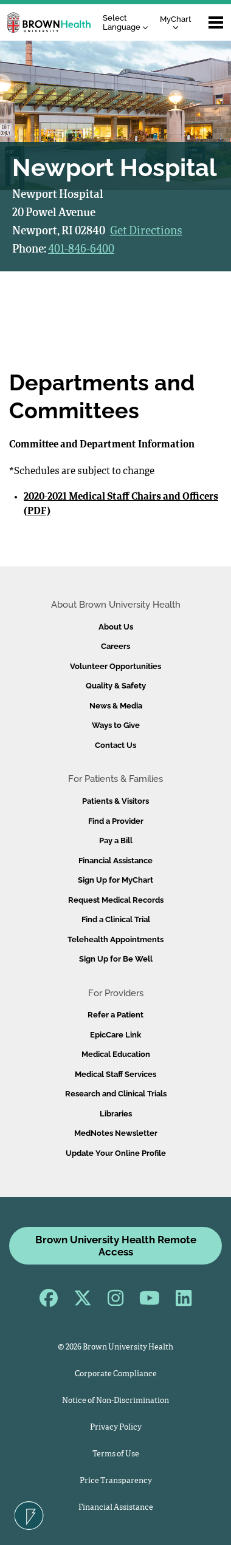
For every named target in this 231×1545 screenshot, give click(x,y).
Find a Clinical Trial (115, 919)
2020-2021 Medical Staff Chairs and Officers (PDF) (121, 504)
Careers (115, 646)
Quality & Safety (116, 685)
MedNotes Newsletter (115, 1133)
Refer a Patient (115, 1014)
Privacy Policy (116, 1427)
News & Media (115, 705)
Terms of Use (115, 1454)
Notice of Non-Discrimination (115, 1401)
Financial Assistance (115, 860)
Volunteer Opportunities (115, 666)
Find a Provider (115, 821)
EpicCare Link (115, 1034)
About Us (115, 626)
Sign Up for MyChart (115, 880)
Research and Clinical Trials (116, 1093)
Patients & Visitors (115, 801)
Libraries (116, 1113)
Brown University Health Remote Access (115, 1246)
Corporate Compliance (116, 1374)
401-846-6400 (81, 249)
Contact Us (115, 745)
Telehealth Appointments (115, 939)
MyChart (175, 22)
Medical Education (115, 1054)
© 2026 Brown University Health (115, 1347)
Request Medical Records (116, 900)
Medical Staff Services (115, 1074)
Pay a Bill (116, 840)
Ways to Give (116, 725)
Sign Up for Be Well (116, 958)
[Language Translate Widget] (128, 23)
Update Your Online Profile (116, 1153)
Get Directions (146, 231)
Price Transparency (116, 1481)
